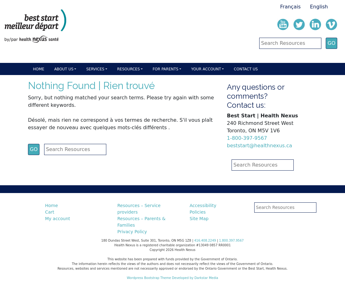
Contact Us (246, 69)
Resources (128, 69)
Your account (206, 69)
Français (290, 7)
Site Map (199, 218)
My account (57, 218)
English (319, 7)
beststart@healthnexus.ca (259, 146)
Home (38, 69)
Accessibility (203, 205)
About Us (63, 69)
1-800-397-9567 (247, 138)
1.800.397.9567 (231, 240)
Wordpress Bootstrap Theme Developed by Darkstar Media (172, 278)
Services (95, 69)
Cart (49, 212)
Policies (198, 212)
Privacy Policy (132, 231)
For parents (165, 69)
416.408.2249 (205, 240)
